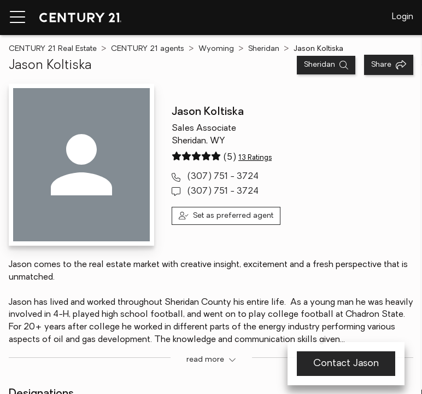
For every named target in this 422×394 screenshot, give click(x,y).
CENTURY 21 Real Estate (53, 49)
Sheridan (263, 49)
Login (402, 17)
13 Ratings (255, 157)
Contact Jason (346, 363)
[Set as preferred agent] (226, 216)
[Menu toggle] (17, 17)
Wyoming (216, 49)
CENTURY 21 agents (147, 49)
